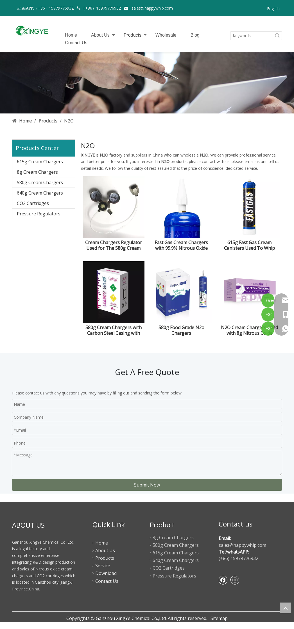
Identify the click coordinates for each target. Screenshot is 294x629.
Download (106, 573)
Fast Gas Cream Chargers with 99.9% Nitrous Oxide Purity (181, 245)
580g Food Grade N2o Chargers (181, 330)
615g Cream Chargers (40, 162)
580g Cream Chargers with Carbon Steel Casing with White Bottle (113, 330)
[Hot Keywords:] (277, 36)
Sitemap (219, 618)
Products (132, 35)
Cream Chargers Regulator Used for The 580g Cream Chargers (113, 245)
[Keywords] (251, 36)
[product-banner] (147, 83)
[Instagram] (234, 580)
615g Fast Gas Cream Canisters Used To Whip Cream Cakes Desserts (249, 245)
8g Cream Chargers (37, 172)
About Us (100, 35)
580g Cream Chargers (40, 182)
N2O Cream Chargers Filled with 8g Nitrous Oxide (249, 330)
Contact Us (76, 42)
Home (71, 35)
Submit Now (147, 485)
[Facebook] (223, 580)
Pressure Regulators (38, 214)
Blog (195, 35)
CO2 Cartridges (33, 203)
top (285, 608)
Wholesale (166, 35)
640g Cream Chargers (40, 193)
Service (102, 566)
